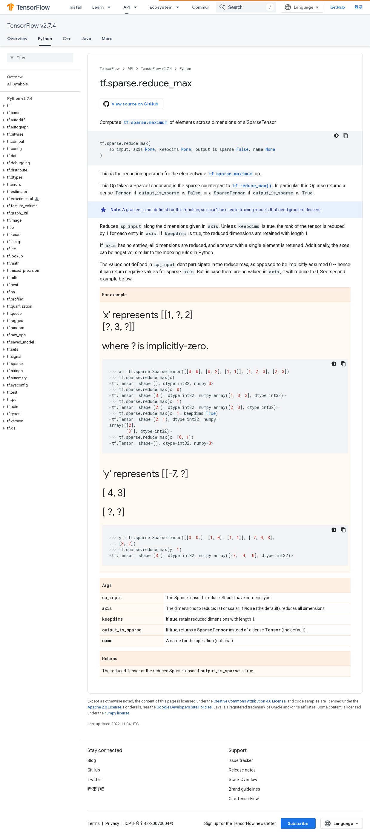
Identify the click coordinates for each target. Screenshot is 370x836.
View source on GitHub (130, 104)
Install (76, 7)
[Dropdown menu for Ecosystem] (179, 7)
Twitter (94, 779)
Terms (93, 823)
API (130, 68)
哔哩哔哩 (95, 789)
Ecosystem (161, 7)
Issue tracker (241, 760)
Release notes (242, 770)
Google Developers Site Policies (184, 707)
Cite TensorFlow (244, 798)
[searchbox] (40, 57)
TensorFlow (110, 68)
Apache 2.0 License (104, 707)
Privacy (112, 823)
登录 (358, 7)
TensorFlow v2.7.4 (31, 26)
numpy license (117, 713)
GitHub (337, 7)
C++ (67, 38)
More (107, 38)
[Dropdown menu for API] (137, 7)
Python (185, 68)
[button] (39, 105)
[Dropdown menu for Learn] (111, 7)
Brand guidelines (244, 789)
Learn (98, 7)
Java (86, 38)
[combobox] (246, 7)
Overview (17, 38)
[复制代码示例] (346, 135)
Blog (91, 760)
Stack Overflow (243, 779)
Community (203, 7)
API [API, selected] (126, 7)
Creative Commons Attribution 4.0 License (249, 701)
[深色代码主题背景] (336, 135)
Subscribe (298, 823)
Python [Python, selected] (45, 38)
